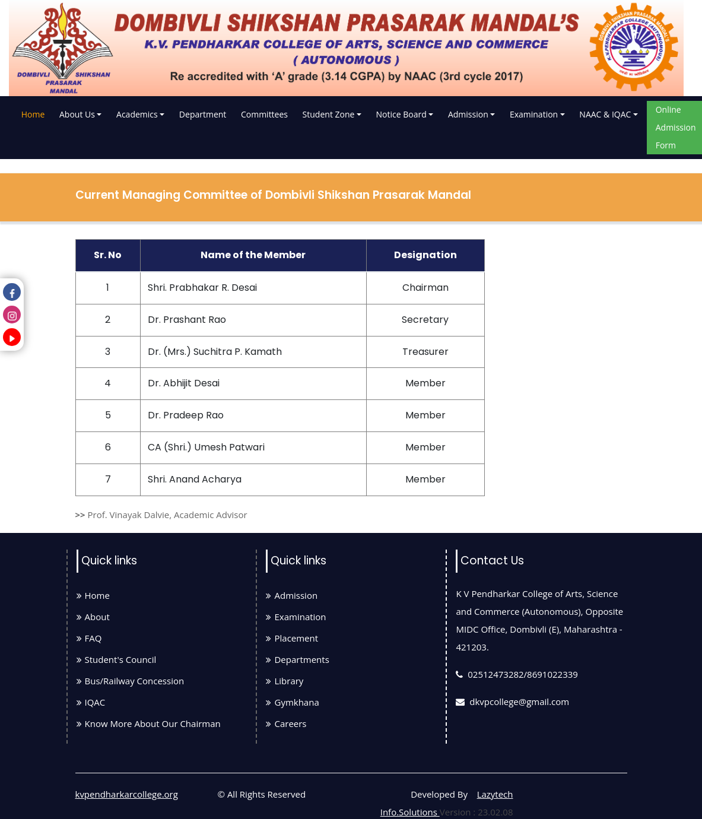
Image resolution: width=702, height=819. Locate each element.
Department (202, 114)
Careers (286, 723)
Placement (292, 638)
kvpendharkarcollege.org (126, 794)
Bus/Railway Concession (131, 681)
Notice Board (401, 114)
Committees (264, 114)
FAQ (89, 638)
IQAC (91, 702)
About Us (77, 114)
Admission (468, 114)
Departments (297, 659)
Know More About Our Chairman (149, 723)
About (93, 617)
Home (34, 112)
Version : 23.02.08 (476, 812)
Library (284, 681)
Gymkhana (292, 702)
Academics (137, 114)
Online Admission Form (676, 127)
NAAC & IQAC (605, 114)
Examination (534, 114)
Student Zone (329, 114)
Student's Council (117, 659)
